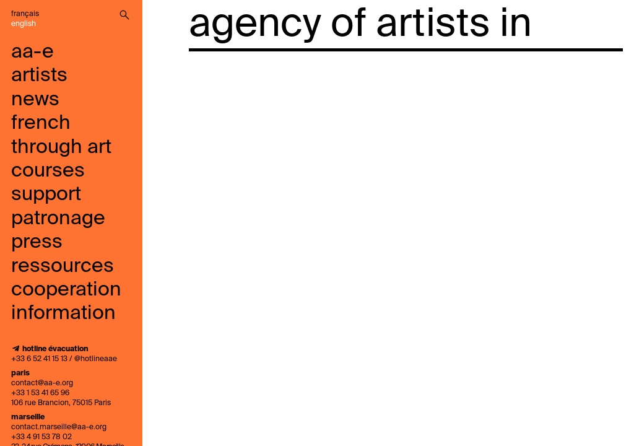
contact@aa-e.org (42, 383)
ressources (62, 266)
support (46, 194)
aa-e (32, 52)
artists (39, 75)
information (63, 313)
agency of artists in (360, 25)
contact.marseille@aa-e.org (58, 427)
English (23, 24)
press (37, 242)
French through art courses (61, 147)
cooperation (66, 290)
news (35, 100)
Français (25, 14)
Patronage (58, 219)
